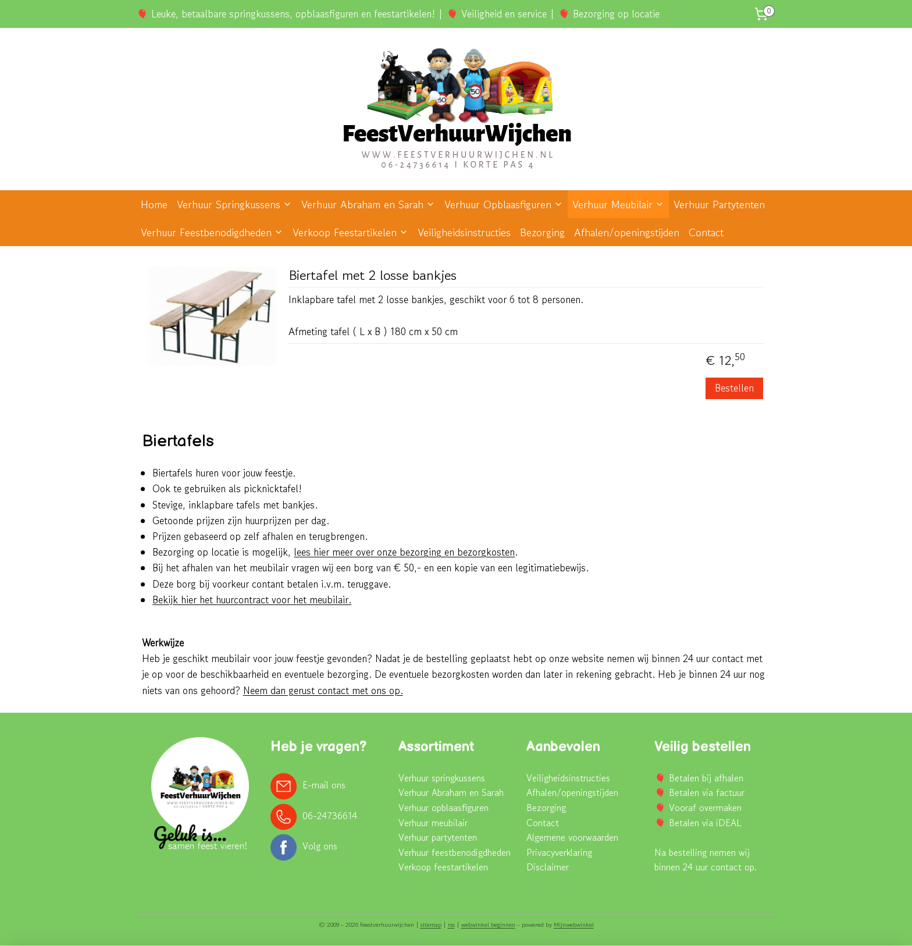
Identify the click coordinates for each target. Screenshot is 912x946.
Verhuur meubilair (433, 823)
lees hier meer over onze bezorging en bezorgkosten (404, 552)
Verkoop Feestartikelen (350, 232)
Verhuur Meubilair (618, 204)
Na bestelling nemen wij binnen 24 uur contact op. (705, 859)
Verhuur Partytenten (719, 204)
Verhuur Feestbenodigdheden (212, 232)
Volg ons (319, 846)
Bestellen (734, 387)
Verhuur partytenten (437, 837)
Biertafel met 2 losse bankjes (372, 276)
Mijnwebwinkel (574, 924)
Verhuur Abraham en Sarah (368, 204)
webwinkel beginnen (488, 924)
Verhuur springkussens (441, 778)
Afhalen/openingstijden (626, 232)
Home (154, 204)
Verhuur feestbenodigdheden (454, 852)
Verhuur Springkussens (234, 204)
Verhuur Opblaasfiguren (503, 204)
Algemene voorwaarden (572, 837)
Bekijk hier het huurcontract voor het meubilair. (252, 599)
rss (451, 924)
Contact (706, 232)
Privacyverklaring (559, 852)
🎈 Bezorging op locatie (609, 13)
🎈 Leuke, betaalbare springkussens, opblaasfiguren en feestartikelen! (285, 13)
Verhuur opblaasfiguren (443, 808)
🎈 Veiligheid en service (496, 13)
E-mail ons (323, 785)
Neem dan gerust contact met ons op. (323, 690)
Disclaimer (547, 867)
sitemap (431, 924)
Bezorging (542, 232)
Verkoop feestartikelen (443, 867)
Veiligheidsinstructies (464, 232)
